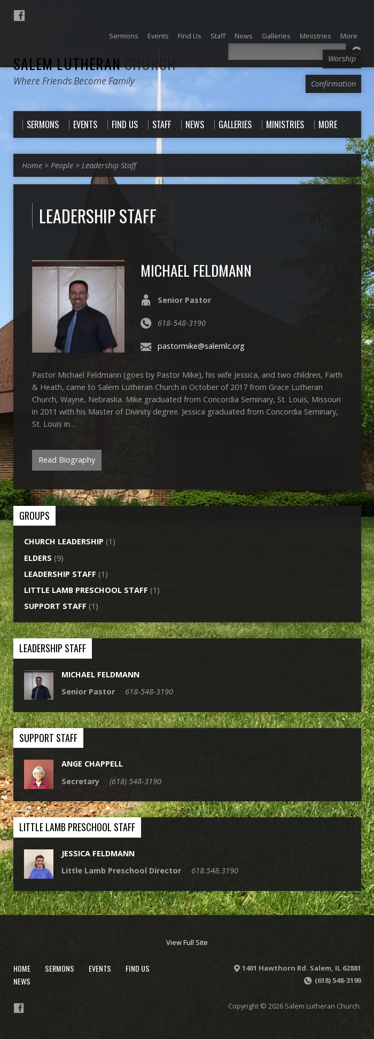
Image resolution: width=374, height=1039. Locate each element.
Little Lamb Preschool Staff (86, 590)
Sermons (59, 968)
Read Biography (66, 460)
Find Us (138, 968)
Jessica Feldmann (98, 853)
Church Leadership (64, 541)
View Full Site (187, 942)
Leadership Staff (109, 165)
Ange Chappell (92, 764)
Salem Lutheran (94, 63)
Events (100, 968)
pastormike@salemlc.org (201, 346)
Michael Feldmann (196, 270)
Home (32, 165)
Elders (38, 558)
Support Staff (55, 606)
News (21, 981)
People (62, 165)
